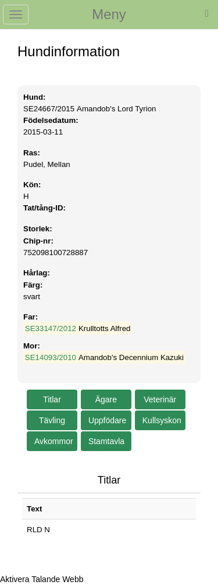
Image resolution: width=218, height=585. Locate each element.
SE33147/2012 (50, 328)
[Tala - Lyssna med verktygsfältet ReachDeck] (41, 579)
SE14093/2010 (50, 357)
